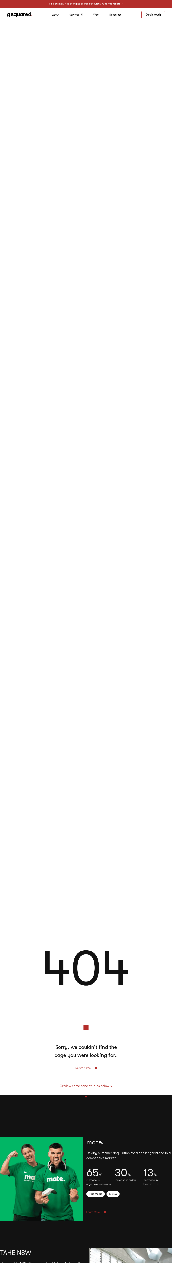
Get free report (112, 3)
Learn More (93, 1212)
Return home (83, 1067)
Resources (115, 14)
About (55, 14)
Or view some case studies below (86, 1086)
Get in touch (153, 14)
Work (96, 14)
